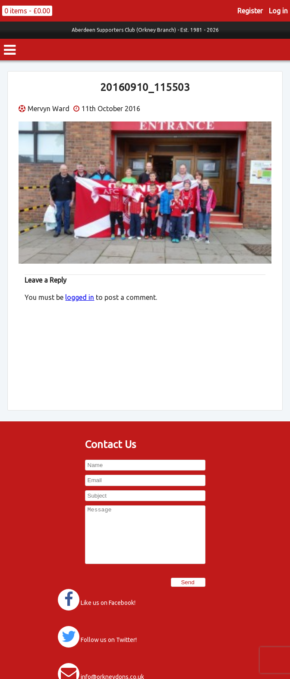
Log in (278, 11)
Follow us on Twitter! (109, 639)
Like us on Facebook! (108, 602)
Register (250, 11)
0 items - (27, 11)
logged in (79, 297)
